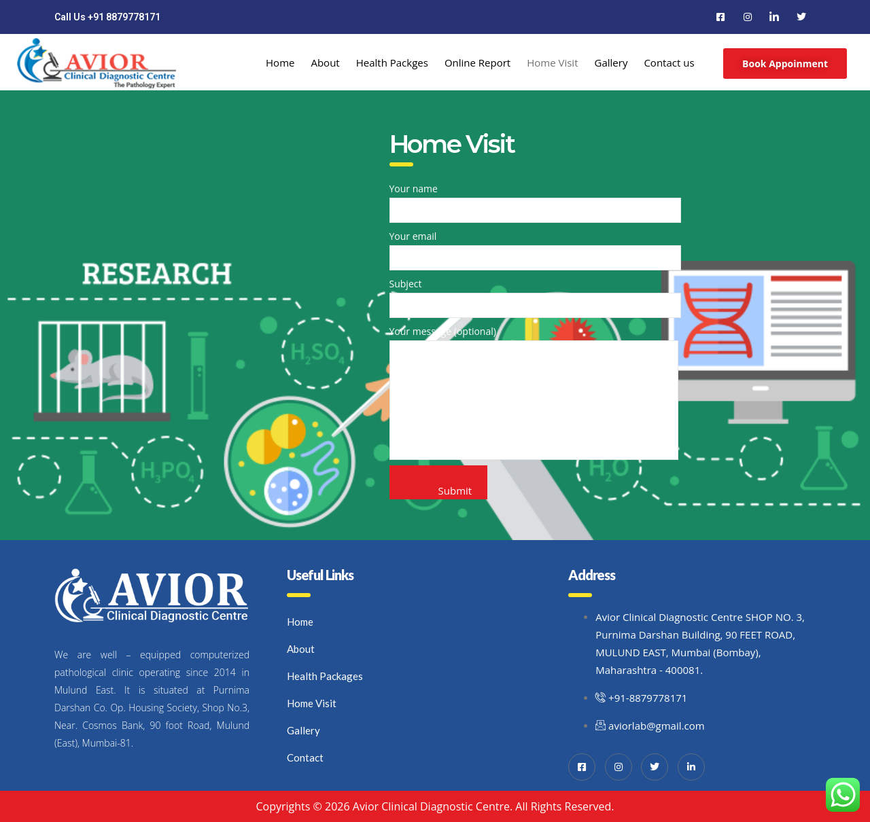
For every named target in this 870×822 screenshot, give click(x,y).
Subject (535, 297)
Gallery (611, 62)
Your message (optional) (533, 392)
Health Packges (392, 62)
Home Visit (552, 62)
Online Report (477, 62)
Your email (535, 250)
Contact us (669, 62)
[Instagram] (747, 17)
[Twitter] (801, 17)
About (325, 62)
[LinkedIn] (774, 17)
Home (280, 62)
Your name (535, 202)
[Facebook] (720, 17)
